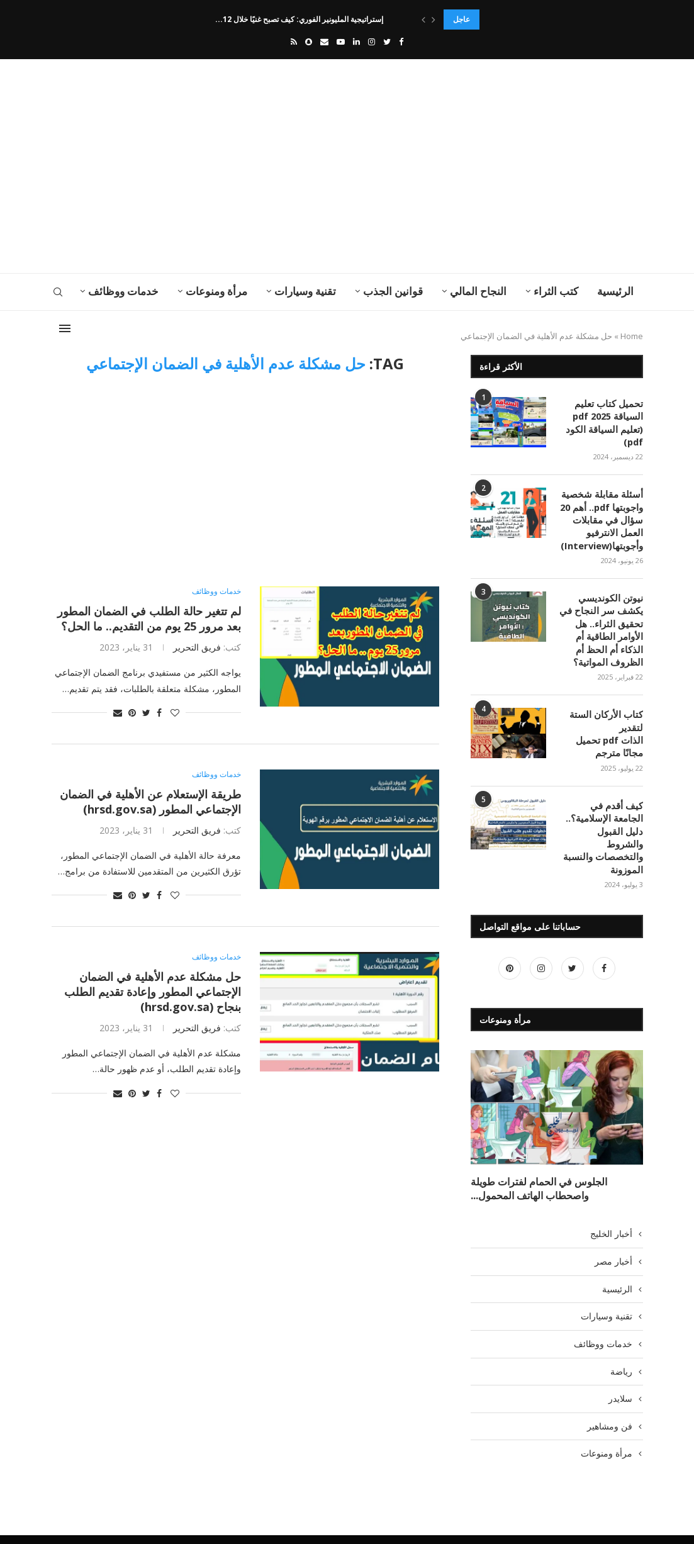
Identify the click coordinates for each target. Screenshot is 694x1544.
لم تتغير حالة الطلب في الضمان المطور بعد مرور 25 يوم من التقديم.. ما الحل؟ (149, 618)
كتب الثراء (556, 291)
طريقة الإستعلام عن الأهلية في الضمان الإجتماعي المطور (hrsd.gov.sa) (150, 801)
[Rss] (294, 41)
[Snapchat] (308, 41)
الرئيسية (615, 291)
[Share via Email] (117, 713)
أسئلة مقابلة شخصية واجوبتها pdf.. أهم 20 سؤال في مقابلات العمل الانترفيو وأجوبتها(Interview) (603, 516)
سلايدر (620, 1369)
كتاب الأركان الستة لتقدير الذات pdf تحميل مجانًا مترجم (609, 724)
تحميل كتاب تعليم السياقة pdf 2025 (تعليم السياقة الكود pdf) (607, 421)
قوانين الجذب (393, 291)
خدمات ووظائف (123, 291)
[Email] (324, 41)
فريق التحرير (197, 647)
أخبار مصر (613, 1232)
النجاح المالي (478, 291)
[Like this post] (175, 713)
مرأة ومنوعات (216, 291)
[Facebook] (401, 41)
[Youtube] (341, 41)
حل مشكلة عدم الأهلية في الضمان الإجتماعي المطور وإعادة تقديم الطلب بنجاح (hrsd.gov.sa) (152, 991)
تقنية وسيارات (305, 291)
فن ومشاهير (609, 1397)
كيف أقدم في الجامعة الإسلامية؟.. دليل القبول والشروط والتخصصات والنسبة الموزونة (602, 819)
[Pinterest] (509, 943)
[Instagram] (371, 41)
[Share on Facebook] (159, 713)
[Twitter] (387, 41)
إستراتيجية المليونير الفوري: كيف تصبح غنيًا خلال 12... (301, 19)
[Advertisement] (247, 166)
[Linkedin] (356, 41)
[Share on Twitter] (146, 713)
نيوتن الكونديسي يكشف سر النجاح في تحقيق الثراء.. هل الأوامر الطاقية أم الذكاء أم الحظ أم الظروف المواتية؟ (604, 624)
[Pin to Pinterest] (132, 713)
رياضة (621, 1342)
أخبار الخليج (611, 1205)
